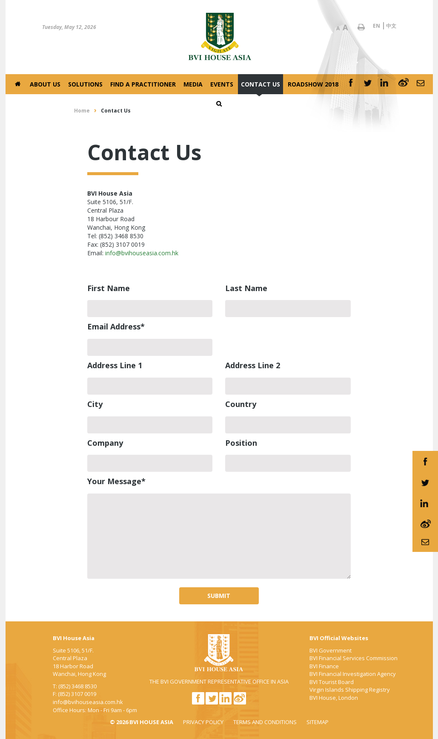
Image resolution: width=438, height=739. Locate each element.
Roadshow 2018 (313, 84)
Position (241, 443)
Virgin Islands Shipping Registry (349, 689)
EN (376, 25)
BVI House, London (333, 697)
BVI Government (330, 650)
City (95, 404)
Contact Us (260, 84)
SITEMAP (317, 722)
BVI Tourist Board (331, 682)
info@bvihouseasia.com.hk (141, 253)
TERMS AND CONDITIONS (265, 722)
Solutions (85, 84)
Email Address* (116, 326)
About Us (45, 84)
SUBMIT (218, 596)
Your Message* (116, 481)
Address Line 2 (252, 365)
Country (240, 404)
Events (221, 84)
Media (193, 84)
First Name (108, 288)
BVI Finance (324, 666)
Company (105, 443)
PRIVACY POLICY (203, 722)
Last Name (246, 288)
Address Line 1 (114, 365)
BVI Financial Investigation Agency (352, 674)
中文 (391, 25)
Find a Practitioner (143, 84)
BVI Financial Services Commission (353, 658)
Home (82, 110)
